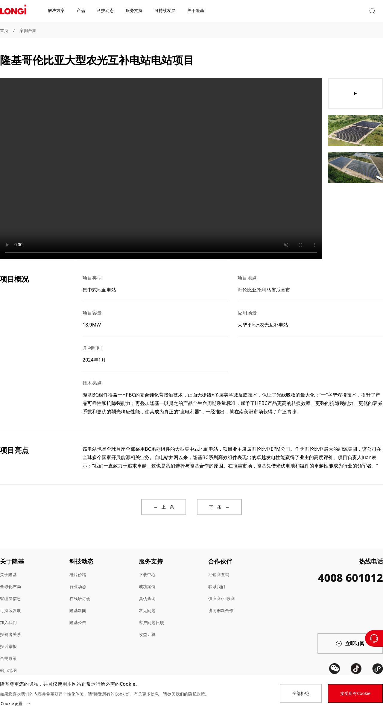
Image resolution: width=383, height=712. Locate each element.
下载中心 (147, 574)
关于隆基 (8, 574)
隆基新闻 (77, 610)
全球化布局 (10, 586)
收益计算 (147, 634)
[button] (327, 11)
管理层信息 (10, 598)
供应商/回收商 (221, 598)
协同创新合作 (220, 610)
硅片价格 (77, 574)
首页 (4, 30)
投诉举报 (8, 646)
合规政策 (8, 658)
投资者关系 (10, 634)
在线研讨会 (79, 598)
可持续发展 (10, 610)
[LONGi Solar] (13, 11)
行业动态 (77, 586)
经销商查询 (218, 574)
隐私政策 (196, 694)
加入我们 (8, 622)
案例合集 (27, 30)
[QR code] (334, 668)
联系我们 (216, 586)
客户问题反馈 (151, 622)
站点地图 (8, 670)
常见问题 (147, 610)
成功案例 (147, 586)
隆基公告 (77, 622)
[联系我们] (374, 638)
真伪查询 (147, 598)
